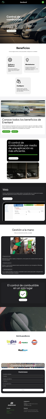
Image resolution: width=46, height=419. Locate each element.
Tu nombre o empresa (7, 374)
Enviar (23, 390)
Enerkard (23, 2)
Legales (8, 411)
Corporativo (9, 412)
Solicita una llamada (8, 198)
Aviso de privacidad (10, 409)
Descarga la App (23, 299)
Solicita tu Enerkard (11, 30)
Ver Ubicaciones (6, 131)
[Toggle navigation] (43, 2)
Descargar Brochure (13, 158)
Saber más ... (14, 131)
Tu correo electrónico (7, 383)
